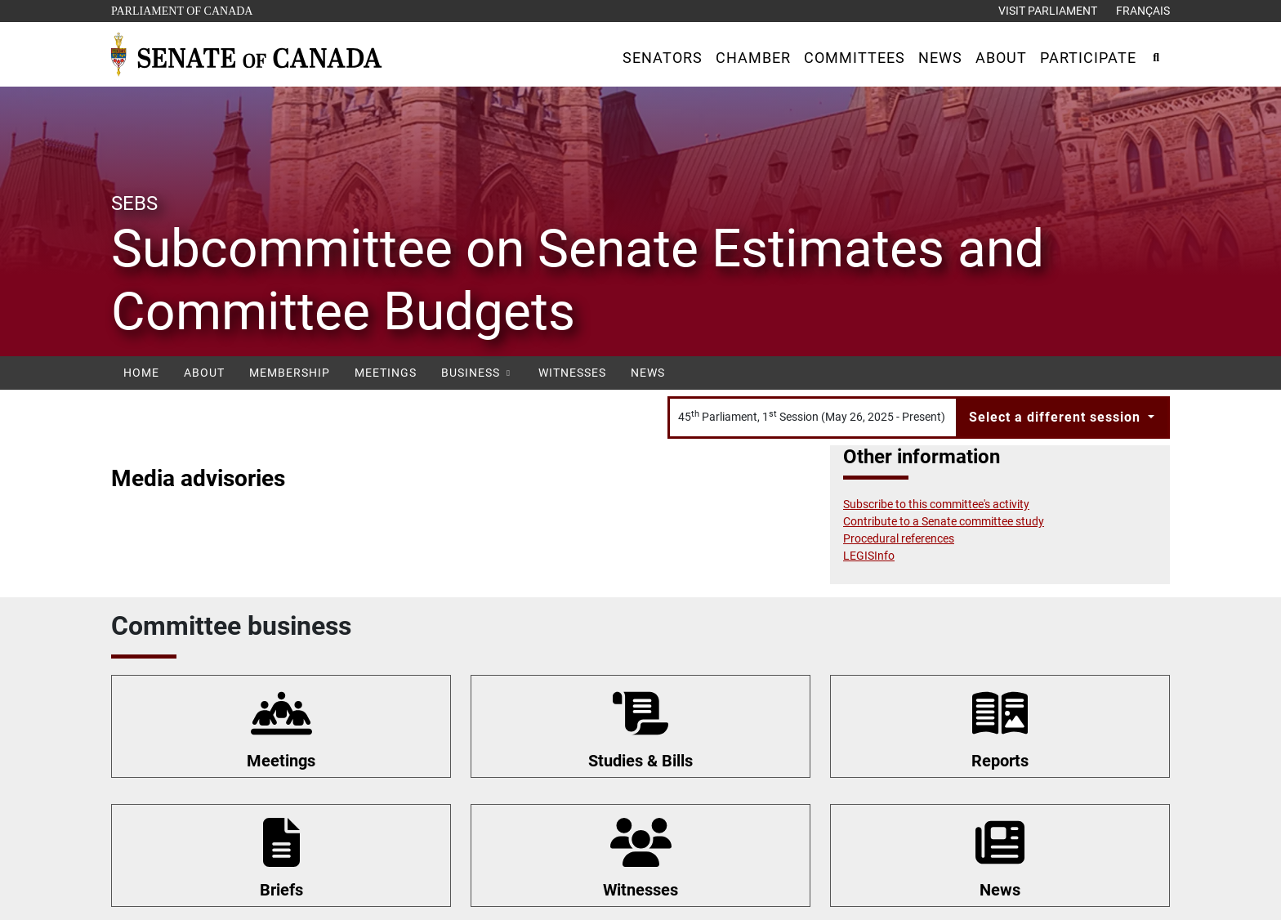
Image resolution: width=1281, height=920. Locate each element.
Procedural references (898, 538)
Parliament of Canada (181, 9)
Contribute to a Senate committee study (943, 521)
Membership (289, 372)
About (204, 372)
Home (141, 372)
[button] (662, 57)
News (648, 372)
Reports (1000, 760)
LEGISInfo (869, 555)
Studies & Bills (640, 760)
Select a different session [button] (1057, 417)
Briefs (281, 890)
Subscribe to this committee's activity (936, 504)
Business (477, 372)
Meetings (386, 372)
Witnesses (572, 372)
